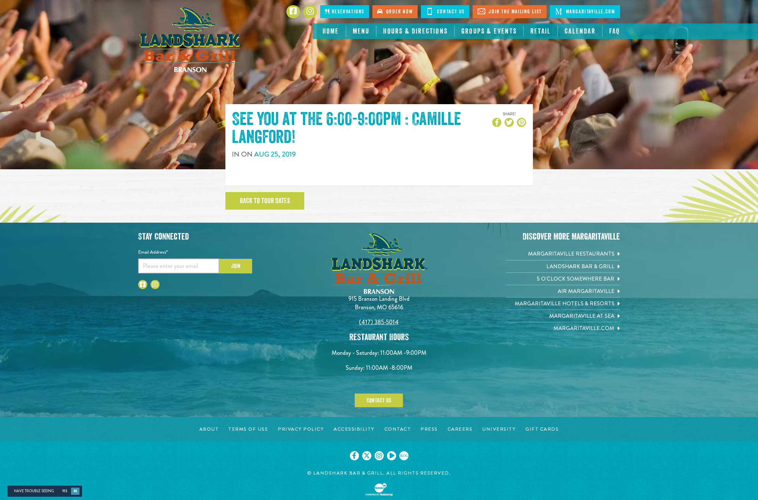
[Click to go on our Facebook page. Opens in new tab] (354, 455)
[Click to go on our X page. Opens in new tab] (366, 455)
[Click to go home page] (190, 40)
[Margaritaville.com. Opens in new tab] (563, 328)
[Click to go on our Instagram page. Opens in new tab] (379, 455)
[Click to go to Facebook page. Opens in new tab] (293, 11)
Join (235, 266)
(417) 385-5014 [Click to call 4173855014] (379, 322)
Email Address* (153, 252)
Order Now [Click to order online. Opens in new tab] (395, 11)
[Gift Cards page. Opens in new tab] (542, 429)
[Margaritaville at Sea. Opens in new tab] (563, 316)
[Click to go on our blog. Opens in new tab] (403, 455)
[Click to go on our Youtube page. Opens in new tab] (391, 455)
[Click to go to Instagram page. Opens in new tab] (310, 11)
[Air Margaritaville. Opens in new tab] (563, 291)
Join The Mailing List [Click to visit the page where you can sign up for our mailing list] (510, 11)
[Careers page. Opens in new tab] (460, 429)
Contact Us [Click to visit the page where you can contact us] (445, 11)
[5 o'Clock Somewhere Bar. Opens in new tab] (563, 279)
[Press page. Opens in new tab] (429, 429)
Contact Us (378, 400)
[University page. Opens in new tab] (499, 429)
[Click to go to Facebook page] (142, 284)
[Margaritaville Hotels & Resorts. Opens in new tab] (563, 304)
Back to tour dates (265, 200)
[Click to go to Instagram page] (155, 284)
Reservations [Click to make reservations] (344, 11)
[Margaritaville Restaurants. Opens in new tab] (563, 254)
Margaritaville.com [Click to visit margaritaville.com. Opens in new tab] (585, 11)
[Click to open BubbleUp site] (379, 489)
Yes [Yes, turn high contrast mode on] (64, 491)
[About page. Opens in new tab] (209, 429)
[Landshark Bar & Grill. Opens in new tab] (563, 266)
